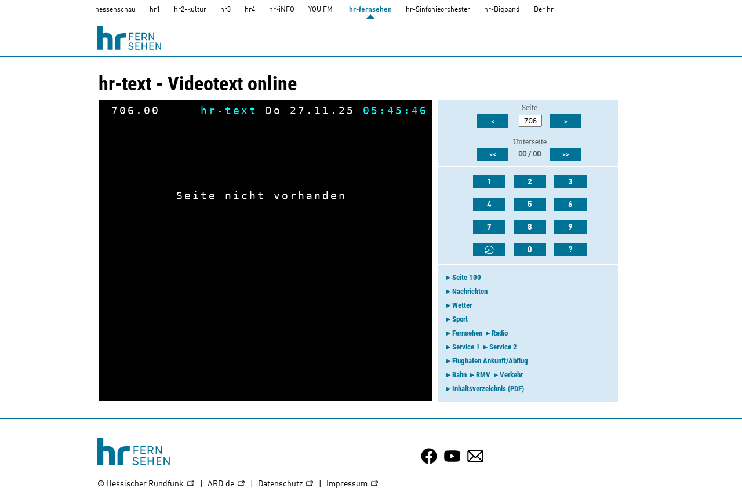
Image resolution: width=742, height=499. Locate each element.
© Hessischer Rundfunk (146, 484)
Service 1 (466, 347)
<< (492, 154)
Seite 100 (466, 277)
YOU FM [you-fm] (320, 9)
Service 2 (503, 347)
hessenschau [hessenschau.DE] (115, 9)
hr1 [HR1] (155, 9)
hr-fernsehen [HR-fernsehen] (370, 9)
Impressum (352, 484)
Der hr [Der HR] (544, 9)
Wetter (462, 305)
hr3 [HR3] (225, 9)
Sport (460, 319)
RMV (483, 374)
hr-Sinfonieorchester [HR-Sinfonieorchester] (438, 9)
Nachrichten (470, 291)
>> (565, 154)
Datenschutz (286, 484)
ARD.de (227, 484)
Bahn (459, 374)
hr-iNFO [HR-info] (281, 9)
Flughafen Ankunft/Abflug (490, 360)
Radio (500, 333)
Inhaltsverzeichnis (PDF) (488, 388)
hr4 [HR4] (250, 9)
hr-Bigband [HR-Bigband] (502, 9)
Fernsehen (467, 333)
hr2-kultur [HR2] (190, 9)
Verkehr (511, 374)
